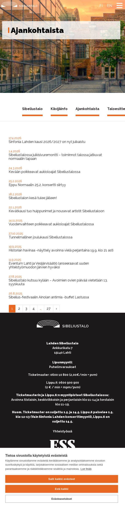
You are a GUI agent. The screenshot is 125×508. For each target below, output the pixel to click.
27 (48, 309)
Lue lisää (85, 468)
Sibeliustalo (32, 109)
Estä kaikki (61, 489)
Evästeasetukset (61, 498)
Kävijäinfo (59, 109)
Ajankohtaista (87, 109)
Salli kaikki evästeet (61, 479)
